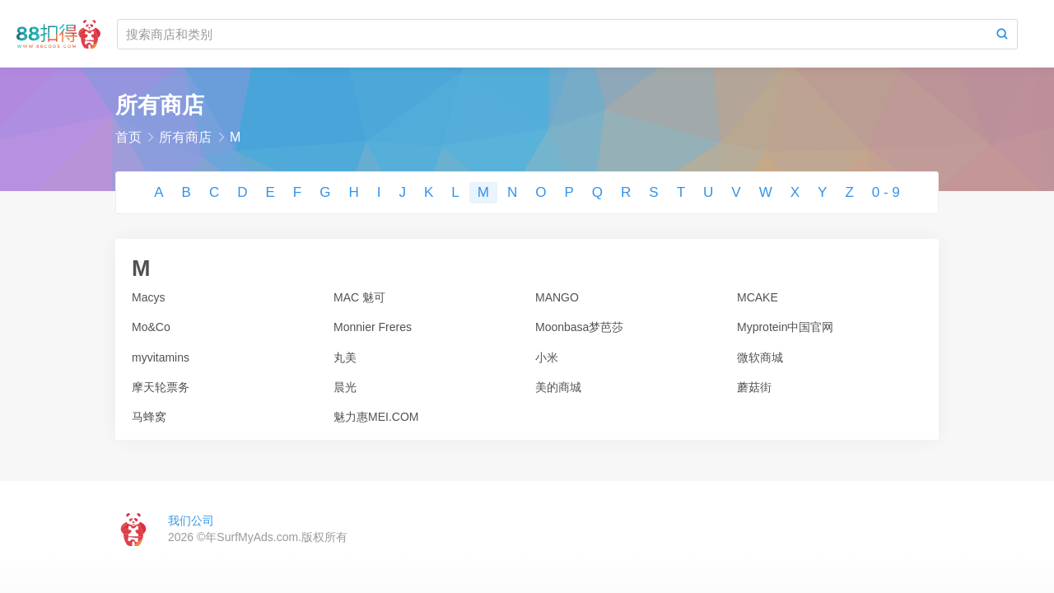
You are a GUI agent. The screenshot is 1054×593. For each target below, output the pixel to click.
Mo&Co (151, 327)
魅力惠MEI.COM (375, 416)
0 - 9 (886, 192)
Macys (148, 297)
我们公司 (191, 520)
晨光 (345, 387)
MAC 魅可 (359, 297)
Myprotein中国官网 (785, 327)
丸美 (345, 357)
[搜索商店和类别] (552, 34)
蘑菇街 (754, 387)
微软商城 (760, 357)
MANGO (557, 297)
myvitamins (160, 357)
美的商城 (558, 387)
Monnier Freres (372, 327)
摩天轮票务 (160, 387)
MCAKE (757, 297)
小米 (546, 357)
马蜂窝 (149, 416)
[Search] (1002, 34)
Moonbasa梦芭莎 (579, 327)
